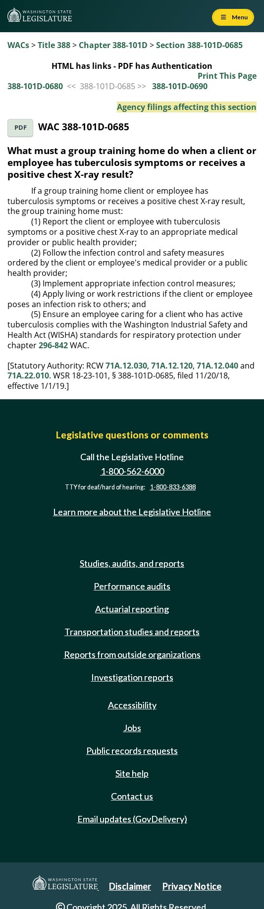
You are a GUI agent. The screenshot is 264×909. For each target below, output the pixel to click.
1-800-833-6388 (173, 487)
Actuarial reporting (132, 608)
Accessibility (132, 704)
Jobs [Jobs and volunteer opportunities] (132, 727)
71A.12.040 (217, 365)
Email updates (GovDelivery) (132, 818)
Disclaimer (130, 886)
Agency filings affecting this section (187, 107)
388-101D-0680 (35, 86)
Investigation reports (132, 677)
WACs (18, 45)
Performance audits (132, 586)
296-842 (53, 345)
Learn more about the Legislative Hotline (132, 511)
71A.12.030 (126, 365)
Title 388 (54, 45)
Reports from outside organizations (132, 654)
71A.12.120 (172, 365)
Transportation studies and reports (132, 631)
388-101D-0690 (180, 86)
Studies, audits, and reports (132, 563)
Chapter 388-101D (113, 45)
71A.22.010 (28, 375)
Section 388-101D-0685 (199, 45)
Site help (132, 773)
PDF (20, 127)
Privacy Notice (191, 886)
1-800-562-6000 (132, 471)
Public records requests (132, 750)
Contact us (132, 796)
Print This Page (227, 75)
